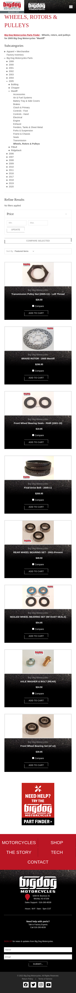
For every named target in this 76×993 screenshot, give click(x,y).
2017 (11, 176)
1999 (11, 61)
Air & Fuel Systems (22, 97)
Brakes (16, 104)
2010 (11, 167)
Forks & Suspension (23, 130)
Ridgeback (16, 150)
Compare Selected (38, 240)
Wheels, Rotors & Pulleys (26, 143)
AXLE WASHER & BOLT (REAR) (38, 681)
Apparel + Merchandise (18, 51)
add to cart (36, 313)
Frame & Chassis (21, 134)
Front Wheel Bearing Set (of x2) (38, 746)
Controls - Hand (21, 114)
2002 (11, 71)
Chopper (15, 87)
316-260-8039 (40, 927)
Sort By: (10, 251)
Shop (57, 842)
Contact (38, 862)
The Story (18, 852)
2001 (11, 68)
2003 (11, 74)
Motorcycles (19, 842)
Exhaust (17, 124)
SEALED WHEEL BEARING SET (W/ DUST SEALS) (38, 616)
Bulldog (14, 84)
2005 (11, 81)
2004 (11, 78)
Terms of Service (45, 979)
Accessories (19, 94)
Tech (57, 852)
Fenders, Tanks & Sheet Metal (28, 127)
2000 (11, 64)
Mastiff (14, 91)
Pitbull (14, 147)
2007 (11, 157)
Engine (16, 120)
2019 (11, 183)
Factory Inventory (15, 55)
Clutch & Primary (21, 107)
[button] (38, 214)
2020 (11, 186)
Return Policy (27, 979)
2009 (11, 163)
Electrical (17, 117)
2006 (11, 153)
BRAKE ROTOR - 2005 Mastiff (38, 358)
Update (15, 229)
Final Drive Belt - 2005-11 (38, 487)
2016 (11, 173)
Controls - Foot (20, 111)
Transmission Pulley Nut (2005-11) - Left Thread (38, 294)
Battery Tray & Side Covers (26, 101)
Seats (16, 137)
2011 (11, 170)
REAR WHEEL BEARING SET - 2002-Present (38, 552)
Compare (39, 306)
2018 (11, 180)
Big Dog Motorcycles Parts (20, 58)
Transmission (19, 140)
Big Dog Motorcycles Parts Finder (22, 35)
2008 (11, 160)
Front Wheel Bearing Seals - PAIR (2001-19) (38, 423)
